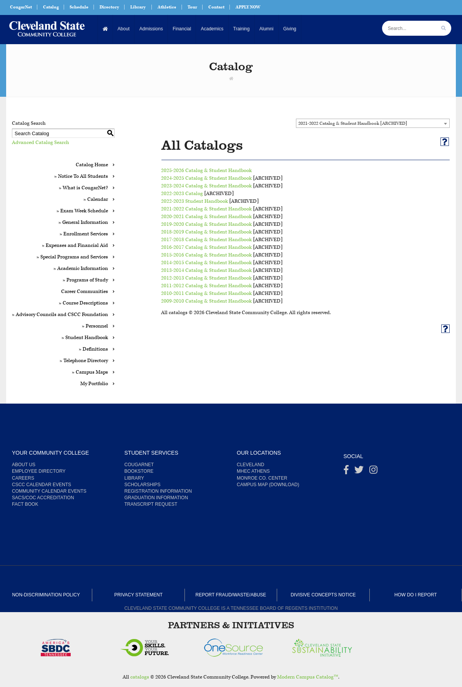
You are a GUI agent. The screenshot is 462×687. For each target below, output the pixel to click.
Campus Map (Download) (268, 484)
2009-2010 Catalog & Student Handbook (206, 301)
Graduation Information (156, 497)
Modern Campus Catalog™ (307, 677)
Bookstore (139, 471)
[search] (443, 28)
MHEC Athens (253, 471)
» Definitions (93, 349)
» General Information (83, 222)
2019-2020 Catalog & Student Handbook (206, 224)
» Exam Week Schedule (82, 211)
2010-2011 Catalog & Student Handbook (206, 293)
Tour (192, 7)
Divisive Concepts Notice (323, 595)
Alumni (266, 28)
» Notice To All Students (81, 176)
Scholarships (143, 484)
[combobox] (373, 123)
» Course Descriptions (83, 303)
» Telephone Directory (84, 361)
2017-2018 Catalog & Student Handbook (206, 240)
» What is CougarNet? (83, 188)
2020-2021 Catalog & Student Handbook (206, 217)
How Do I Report (415, 595)
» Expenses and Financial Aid (75, 245)
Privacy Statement (138, 595)
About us (23, 464)
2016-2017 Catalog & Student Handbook (206, 247)
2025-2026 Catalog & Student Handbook (206, 170)
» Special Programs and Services (72, 257)
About (124, 28)
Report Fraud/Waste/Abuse (231, 595)
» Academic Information (80, 268)
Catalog (51, 7)
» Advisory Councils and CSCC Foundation (60, 314)
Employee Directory (39, 471)
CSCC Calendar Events (41, 484)
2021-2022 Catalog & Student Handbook (206, 209)
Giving (289, 28)
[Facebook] (346, 471)
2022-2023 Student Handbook (194, 201)
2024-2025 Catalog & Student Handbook (206, 178)
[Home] (105, 29)
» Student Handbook (84, 337)
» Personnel (95, 326)
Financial (181, 28)
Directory (109, 7)
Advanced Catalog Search (40, 142)
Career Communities (84, 291)
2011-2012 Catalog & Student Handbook (206, 286)
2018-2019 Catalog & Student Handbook (206, 232)
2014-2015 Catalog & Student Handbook (206, 263)
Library (138, 7)
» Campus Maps (90, 372)
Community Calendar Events (49, 491)
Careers (23, 478)
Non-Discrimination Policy (46, 595)
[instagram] (373, 471)
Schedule (79, 7)
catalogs (139, 677)
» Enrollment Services (84, 234)
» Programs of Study (85, 280)
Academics (211, 28)
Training (241, 28)
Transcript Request (151, 504)
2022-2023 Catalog (182, 193)
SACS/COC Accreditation (43, 497)
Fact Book (25, 504)
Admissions (151, 28)
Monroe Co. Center (262, 478)
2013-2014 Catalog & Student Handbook (206, 270)
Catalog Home (92, 165)
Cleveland (250, 464)
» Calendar (95, 199)
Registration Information (158, 491)
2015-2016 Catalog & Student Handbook (206, 255)
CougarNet (21, 7)
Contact (216, 7)
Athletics (167, 7)
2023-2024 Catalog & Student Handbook (206, 186)
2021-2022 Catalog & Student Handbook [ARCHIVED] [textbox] (352, 123)
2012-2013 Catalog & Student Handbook (206, 278)
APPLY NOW (248, 7)
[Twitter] (359, 471)
